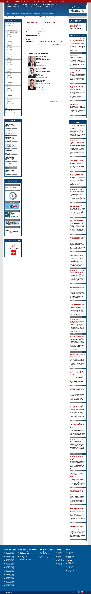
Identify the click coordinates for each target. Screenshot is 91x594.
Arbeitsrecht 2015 (10, 566)
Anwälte (54, 16)
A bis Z (59, 551)
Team (69, 553)
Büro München (71, 569)
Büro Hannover (71, 566)
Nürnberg (42, 16)
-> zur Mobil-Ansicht (10, 20)
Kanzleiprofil (50, 13)
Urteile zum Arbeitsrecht (46, 11)
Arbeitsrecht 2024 (10, 553)
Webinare (45, 13)
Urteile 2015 (9, 49)
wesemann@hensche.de (42, 89)
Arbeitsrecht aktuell (14, 11)
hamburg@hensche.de (12, 140)
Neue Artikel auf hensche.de (26, 555)
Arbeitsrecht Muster (28, 13)
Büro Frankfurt (71, 563)
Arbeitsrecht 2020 (10, 559)
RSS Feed (60, 559)
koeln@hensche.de (11, 153)
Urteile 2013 (9, 54)
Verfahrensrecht (44, 557)
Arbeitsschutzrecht (44, 553)
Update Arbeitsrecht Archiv (11, 115)
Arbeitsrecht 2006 (10, 578)
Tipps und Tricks (9, 25)
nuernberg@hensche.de (12, 166)
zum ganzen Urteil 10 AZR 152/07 (57, 101)
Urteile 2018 (9, 43)
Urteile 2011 (9, 58)
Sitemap (59, 562)
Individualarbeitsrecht (45, 552)
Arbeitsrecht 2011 (10, 571)
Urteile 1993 (9, 97)
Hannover (26, 16)
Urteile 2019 (9, 41)
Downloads (60, 552)
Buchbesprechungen (24, 551)
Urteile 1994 (9, 95)
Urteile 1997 (9, 88)
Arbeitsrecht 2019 (10, 560)
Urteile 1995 (9, 93)
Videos (6, 108)
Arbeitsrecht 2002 (10, 584)
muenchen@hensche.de (12, 159)
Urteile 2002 (9, 78)
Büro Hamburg (71, 565)
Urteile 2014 (9, 52)
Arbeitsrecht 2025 (10, 552)
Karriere (59, 555)
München (36, 16)
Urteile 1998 (9, 86)
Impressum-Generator (11, 13)
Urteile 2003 (9, 75)
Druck (59, 553)
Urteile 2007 (9, 67)
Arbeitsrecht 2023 (10, 555)
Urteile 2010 (9, 60)
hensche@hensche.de (42, 65)
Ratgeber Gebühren (37, 13)
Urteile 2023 (9, 34)
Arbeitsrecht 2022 (10, 556)
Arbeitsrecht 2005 (10, 580)
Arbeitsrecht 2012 (10, 570)
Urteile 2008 (9, 65)
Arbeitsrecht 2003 (10, 582)
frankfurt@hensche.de (11, 133)
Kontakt (59, 556)
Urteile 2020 (9, 39)
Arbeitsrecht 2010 (10, 573)
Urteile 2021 (9, 36)
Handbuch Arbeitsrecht (24, 11)
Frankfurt (14, 16)
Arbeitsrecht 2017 (10, 563)
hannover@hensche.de (12, 146)
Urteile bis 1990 (10, 103)
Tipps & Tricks (20, 13)
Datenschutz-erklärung (71, 557)
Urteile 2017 (9, 45)
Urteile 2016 (9, 47)
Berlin (8, 16)
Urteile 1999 (9, 84)
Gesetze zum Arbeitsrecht (36, 11)
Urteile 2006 (9, 69)
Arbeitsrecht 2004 (10, 581)
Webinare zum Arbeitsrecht (11, 112)
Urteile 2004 (9, 73)
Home (8, 11)
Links (59, 557)
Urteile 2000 (9, 82)
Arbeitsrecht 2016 (10, 564)
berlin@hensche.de (11, 126)
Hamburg (20, 16)
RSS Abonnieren (8, 592)
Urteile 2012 (9, 56)
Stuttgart (48, 16)
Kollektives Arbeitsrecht (45, 555)
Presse (54, 11)
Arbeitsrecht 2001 (10, 585)
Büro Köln (70, 567)
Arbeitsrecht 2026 (10, 551)
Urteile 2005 (9, 71)
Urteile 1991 (9, 101)
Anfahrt (6, 128)
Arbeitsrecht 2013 (10, 569)
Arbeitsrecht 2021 (10, 557)
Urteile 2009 (9, 62)
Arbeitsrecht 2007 (10, 577)
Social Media (61, 560)
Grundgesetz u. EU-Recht (46, 551)
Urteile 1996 (9, 90)
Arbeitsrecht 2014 (10, 567)
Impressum (70, 555)
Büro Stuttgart (71, 571)
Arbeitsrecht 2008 (10, 575)
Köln (31, 16)
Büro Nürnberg (71, 570)
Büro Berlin (70, 562)
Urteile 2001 (9, 80)
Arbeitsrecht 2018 (10, 562)
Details (11, 128)
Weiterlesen (74, 52)
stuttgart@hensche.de (11, 172)
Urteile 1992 (9, 99)
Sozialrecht (43, 556)
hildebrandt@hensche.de (42, 77)
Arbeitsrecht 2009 (10, 574)
